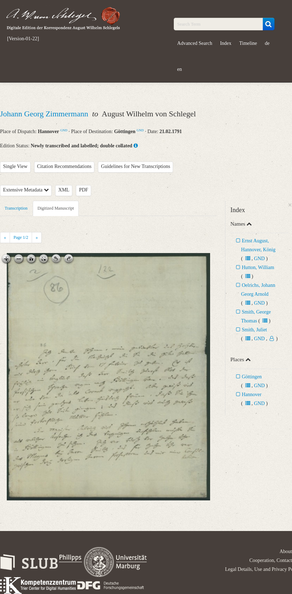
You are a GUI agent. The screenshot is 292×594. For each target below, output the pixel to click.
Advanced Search (194, 43)
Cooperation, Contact (270, 560)
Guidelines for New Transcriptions (135, 166)
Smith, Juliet (254, 329)
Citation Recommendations (64, 166)
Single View (15, 166)
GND (63, 130)
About (286, 551)
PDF (83, 190)
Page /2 (21, 237)
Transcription (16, 208)
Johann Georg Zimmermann (45, 113)
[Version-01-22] (23, 38)
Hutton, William (258, 267)
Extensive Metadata (26, 190)
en (179, 69)
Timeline (248, 43)
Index (225, 43)
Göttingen (252, 376)
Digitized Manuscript (55, 208)
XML (63, 190)
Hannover (251, 394)
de (267, 43)
